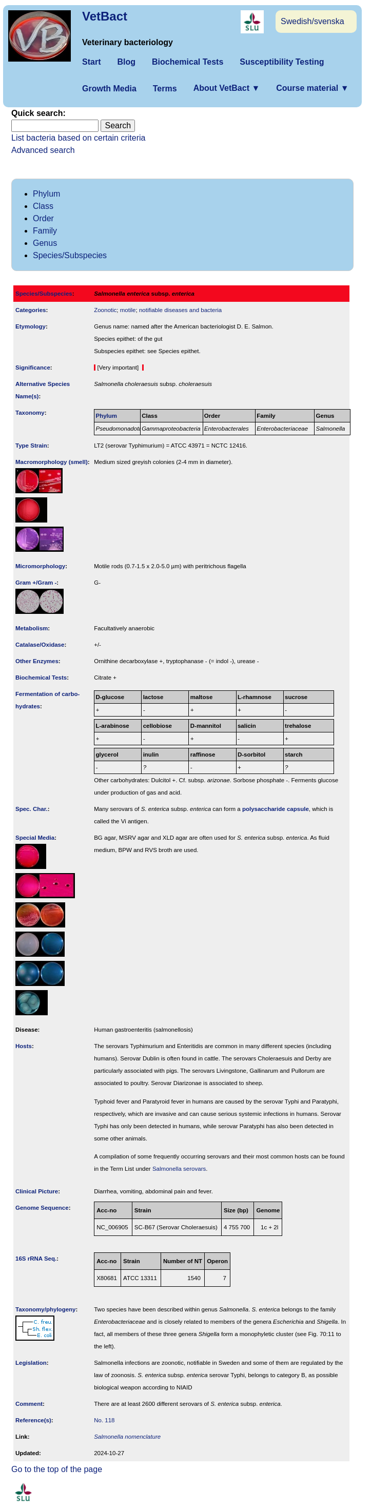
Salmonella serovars (179, 1169)
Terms (165, 88)
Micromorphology (40, 566)
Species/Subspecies (70, 255)
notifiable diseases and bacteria (180, 310)
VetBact (104, 16)
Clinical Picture (36, 1191)
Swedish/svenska (312, 21)
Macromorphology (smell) (51, 462)
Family (45, 230)
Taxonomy (30, 413)
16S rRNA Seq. (35, 1258)
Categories (30, 310)
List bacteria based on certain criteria (78, 137)
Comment (29, 1404)
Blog (126, 61)
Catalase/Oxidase (39, 645)
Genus (45, 243)
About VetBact (226, 88)
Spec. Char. (31, 809)
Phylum (46, 193)
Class (43, 206)
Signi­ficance (32, 367)
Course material (312, 88)
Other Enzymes (36, 661)
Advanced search (43, 150)
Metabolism (31, 628)
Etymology (30, 326)
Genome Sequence (42, 1208)
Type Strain (31, 445)
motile (128, 310)
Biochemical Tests (187, 61)
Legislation (31, 1363)
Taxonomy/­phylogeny (45, 1309)
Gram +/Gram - (35, 582)
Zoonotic (105, 310)
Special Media (34, 838)
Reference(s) (33, 1420)
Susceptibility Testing (282, 61)
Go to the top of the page (56, 1469)
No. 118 (104, 1420)
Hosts (23, 1046)
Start (91, 61)
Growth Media (109, 88)
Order (43, 218)
